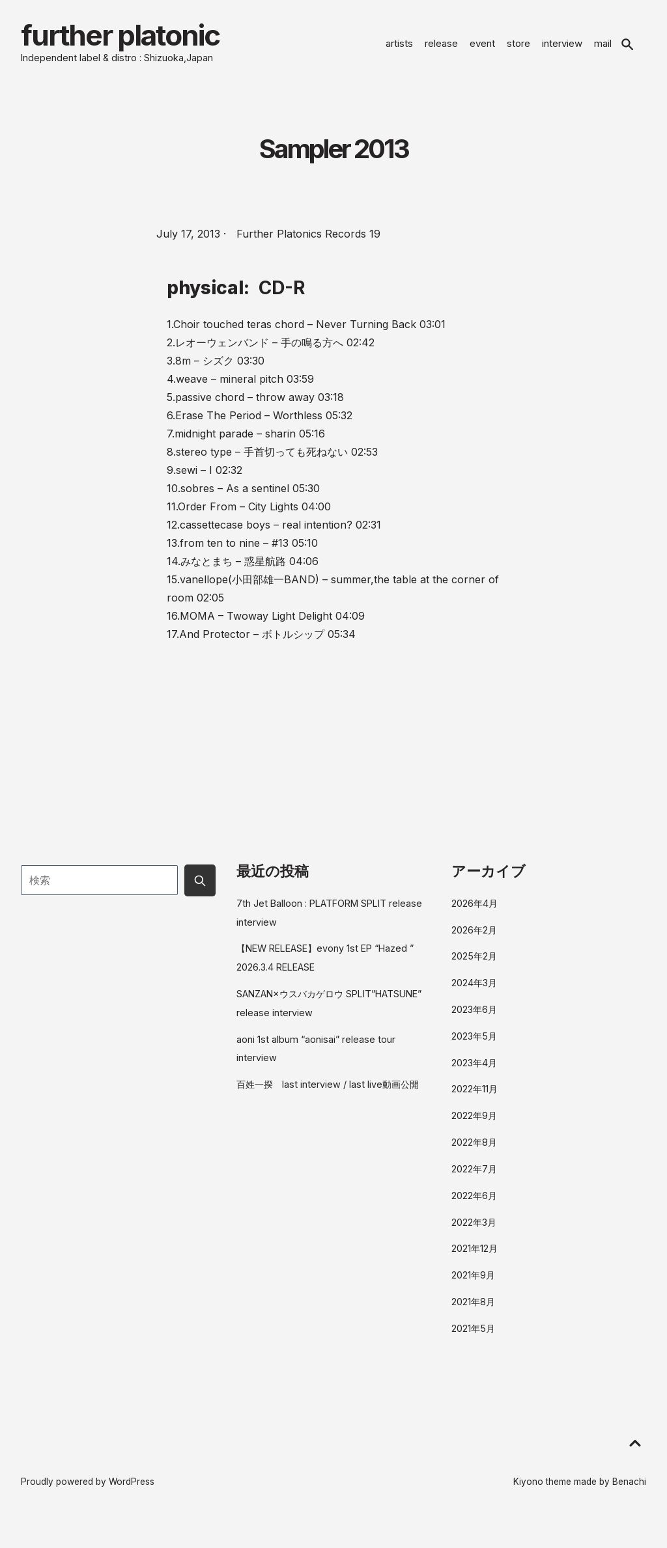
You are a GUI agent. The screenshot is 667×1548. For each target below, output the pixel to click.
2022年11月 (474, 1096)
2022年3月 (473, 1230)
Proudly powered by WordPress (87, 1489)
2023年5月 (474, 1043)
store (518, 47)
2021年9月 (473, 1282)
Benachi (629, 1489)
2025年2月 (474, 963)
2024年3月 (474, 990)
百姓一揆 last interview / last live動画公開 (327, 1092)
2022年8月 (474, 1149)
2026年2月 (474, 937)
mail (603, 47)
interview (562, 47)
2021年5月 (473, 1336)
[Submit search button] (200, 888)
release (441, 47)
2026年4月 (474, 911)
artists (399, 47)
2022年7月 (474, 1176)
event (482, 47)
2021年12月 (474, 1256)
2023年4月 (474, 1070)
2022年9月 (474, 1123)
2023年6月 (474, 1017)
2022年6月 (474, 1203)
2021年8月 (473, 1309)
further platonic (143, 39)
